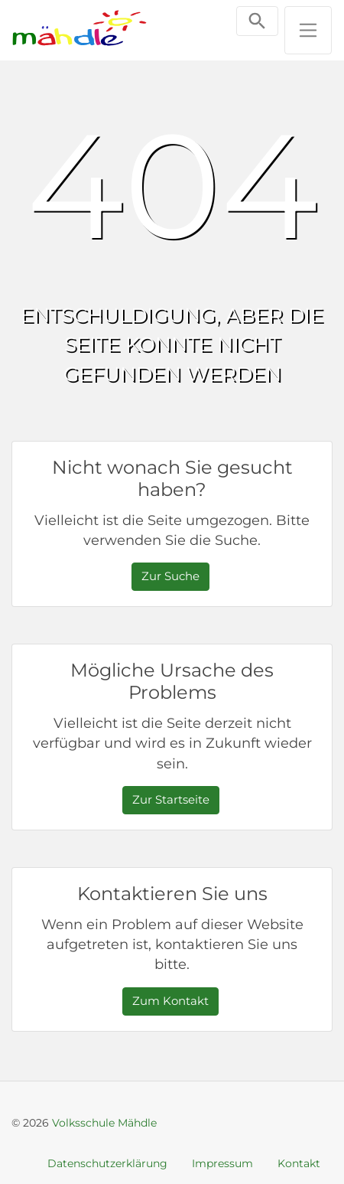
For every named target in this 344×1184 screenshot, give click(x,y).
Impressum (222, 1163)
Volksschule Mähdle (104, 1123)
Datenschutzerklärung (107, 1163)
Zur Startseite (170, 799)
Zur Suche (170, 576)
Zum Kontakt (170, 1000)
